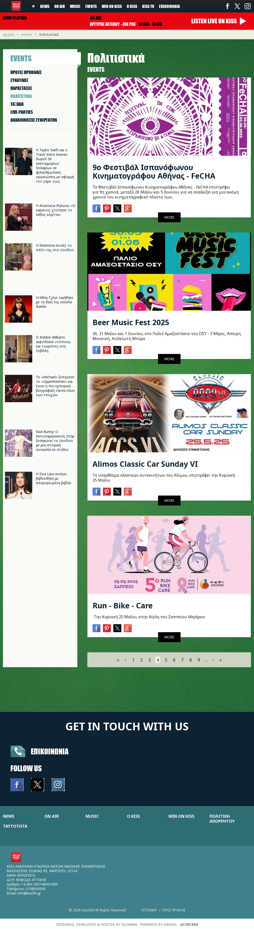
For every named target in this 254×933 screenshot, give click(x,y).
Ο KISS (133, 816)
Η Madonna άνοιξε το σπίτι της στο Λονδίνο (55, 247)
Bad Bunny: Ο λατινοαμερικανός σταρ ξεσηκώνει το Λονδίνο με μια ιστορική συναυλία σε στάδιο (55, 440)
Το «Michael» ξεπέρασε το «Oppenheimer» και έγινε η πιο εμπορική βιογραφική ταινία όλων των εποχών (55, 386)
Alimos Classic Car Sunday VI (145, 464)
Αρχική (8, 34)
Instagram (247, 6)
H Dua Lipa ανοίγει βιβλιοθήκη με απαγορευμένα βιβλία (53, 478)
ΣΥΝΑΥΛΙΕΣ (19, 80)
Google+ (128, 208)
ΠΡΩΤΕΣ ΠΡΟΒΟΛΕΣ (26, 72)
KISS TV (148, 6)
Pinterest (107, 208)
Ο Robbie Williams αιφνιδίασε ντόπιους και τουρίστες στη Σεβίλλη (53, 344)
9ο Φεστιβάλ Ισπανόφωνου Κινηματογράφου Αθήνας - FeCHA (154, 171)
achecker (189, 924)
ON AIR (51, 816)
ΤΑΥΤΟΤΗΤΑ (15, 826)
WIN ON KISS (181, 816)
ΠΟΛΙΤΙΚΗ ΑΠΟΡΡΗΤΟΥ (222, 819)
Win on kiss (112, 6)
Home (33, 6)
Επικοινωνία (169, 6)
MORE (169, 217)
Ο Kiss (132, 6)
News (44, 6)
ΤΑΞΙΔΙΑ (17, 104)
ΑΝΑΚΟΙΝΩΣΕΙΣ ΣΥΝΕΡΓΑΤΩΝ (33, 120)
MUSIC (92, 816)
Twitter (237, 6)
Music (75, 6)
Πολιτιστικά (49, 34)
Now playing (15, 18)
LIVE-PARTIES (21, 112)
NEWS (8, 816)
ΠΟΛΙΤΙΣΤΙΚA (21, 96)
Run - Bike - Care (123, 605)
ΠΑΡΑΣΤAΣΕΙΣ (21, 88)
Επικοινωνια (49, 751)
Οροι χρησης (174, 910)
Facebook (227, 6)
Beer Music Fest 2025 (131, 322)
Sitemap (149, 910)
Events (91, 6)
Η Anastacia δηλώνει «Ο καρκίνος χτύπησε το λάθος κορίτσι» (55, 210)
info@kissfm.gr (29, 893)
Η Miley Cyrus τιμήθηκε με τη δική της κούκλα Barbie (54, 302)
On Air (59, 6)
